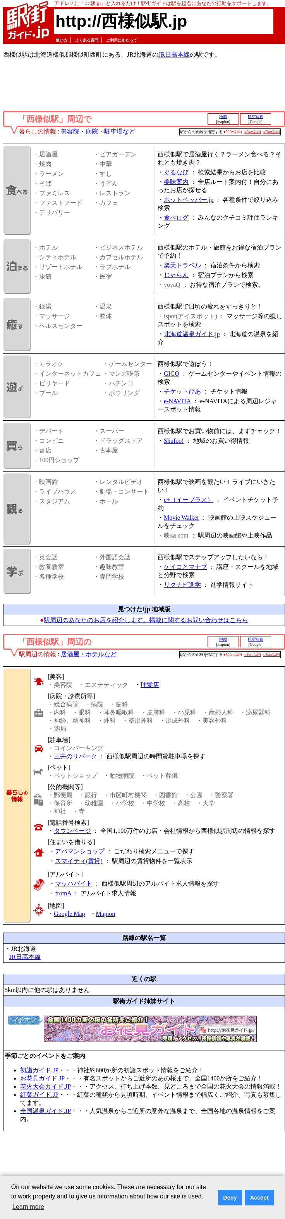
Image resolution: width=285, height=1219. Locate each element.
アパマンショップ (80, 851)
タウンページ (72, 830)
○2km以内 (252, 132)
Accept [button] (259, 1198)
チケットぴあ (182, 391)
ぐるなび (176, 172)
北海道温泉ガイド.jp (192, 334)
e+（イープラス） (188, 499)
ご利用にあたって (121, 40)
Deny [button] (230, 1198)
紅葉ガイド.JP (39, 1094)
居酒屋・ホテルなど (89, 654)
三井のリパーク (75, 756)
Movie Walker (181, 517)
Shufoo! (174, 440)
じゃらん (176, 275)
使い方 (61, 40)
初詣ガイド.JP (39, 1070)
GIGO (171, 373)
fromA (63, 893)
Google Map (69, 913)
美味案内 (176, 182)
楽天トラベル (182, 265)
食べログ (176, 217)
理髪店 (150, 684)
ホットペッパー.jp (188, 199)
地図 (223, 116)
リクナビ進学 (182, 584)
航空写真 (255, 116)
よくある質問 (86, 40)
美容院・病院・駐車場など (98, 131)
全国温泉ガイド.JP (45, 1111)
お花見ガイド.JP (42, 1078)
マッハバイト (73, 883)
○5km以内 (271, 132)
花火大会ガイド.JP (45, 1086)
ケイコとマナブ (185, 567)
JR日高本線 (174, 54)
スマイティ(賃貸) (79, 861)
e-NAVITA (177, 401)
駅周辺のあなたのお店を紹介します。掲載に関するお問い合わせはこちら (146, 620)
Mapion (105, 913)
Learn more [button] (28, 1206)
